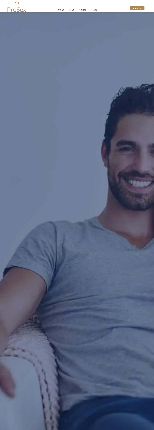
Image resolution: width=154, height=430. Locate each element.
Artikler (82, 10)
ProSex (93, 10)
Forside (60, 10)
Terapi (71, 10)
